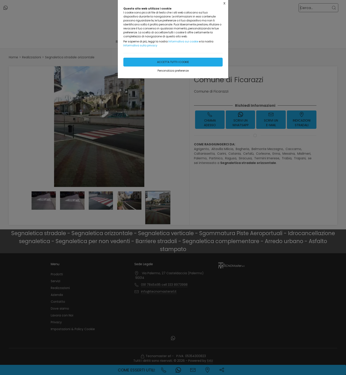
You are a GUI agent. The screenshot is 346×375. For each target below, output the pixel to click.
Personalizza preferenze (173, 70)
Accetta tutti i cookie (173, 62)
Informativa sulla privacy (140, 45)
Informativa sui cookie (183, 41)
